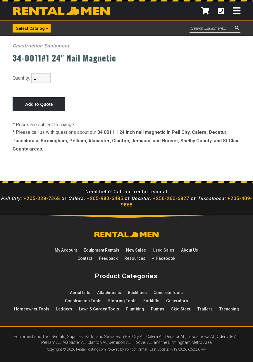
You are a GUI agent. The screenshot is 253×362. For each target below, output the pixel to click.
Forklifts (151, 300)
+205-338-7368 (30, 198)
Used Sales (163, 250)
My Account (66, 250)
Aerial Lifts (80, 292)
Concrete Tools (168, 292)
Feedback (108, 258)
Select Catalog (32, 28)
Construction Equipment (41, 46)
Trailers (205, 309)
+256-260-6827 (160, 198)
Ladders (64, 309)
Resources (134, 258)
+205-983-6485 (95, 198)
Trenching (229, 309)
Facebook (163, 258)
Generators (177, 300)
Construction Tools (83, 300)
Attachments (109, 292)
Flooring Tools (122, 300)
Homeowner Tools (31, 309)
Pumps (157, 309)
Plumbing (135, 309)
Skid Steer (181, 309)
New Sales (136, 250)
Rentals (101, 250)
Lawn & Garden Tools (99, 309)
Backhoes (137, 292)
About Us (189, 250)
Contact (85, 258)
